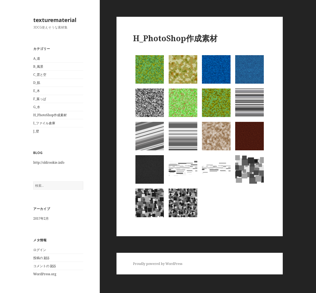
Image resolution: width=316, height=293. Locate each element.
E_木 (36, 91)
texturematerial (54, 20)
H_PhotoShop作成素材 (50, 115)
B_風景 (38, 66)
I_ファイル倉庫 (44, 123)
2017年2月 (41, 218)
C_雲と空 (39, 74)
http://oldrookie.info (48, 162)
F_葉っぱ (39, 99)
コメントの (44, 266)
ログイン (39, 250)
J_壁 (36, 131)
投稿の (41, 258)
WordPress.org (44, 274)
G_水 (36, 107)
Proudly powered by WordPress (157, 263)
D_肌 (36, 82)
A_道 (36, 58)
